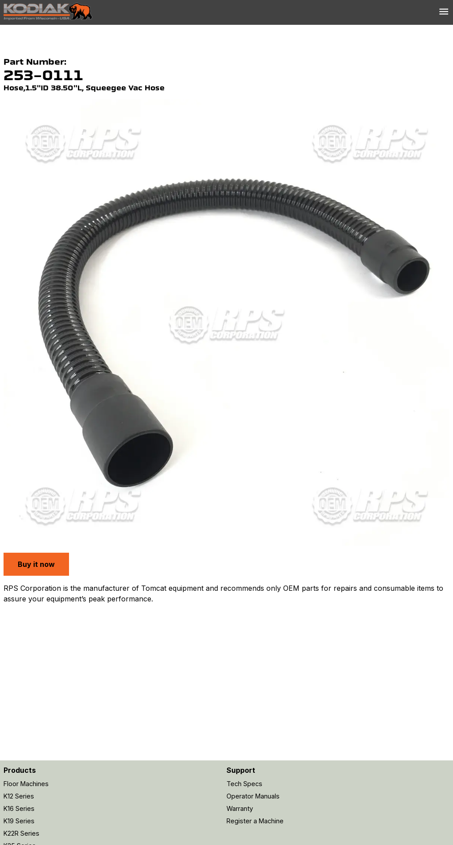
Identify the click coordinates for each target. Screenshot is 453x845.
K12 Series (19, 796)
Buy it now (36, 564)
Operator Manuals (253, 796)
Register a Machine (255, 821)
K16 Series (19, 808)
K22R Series (21, 833)
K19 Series (19, 821)
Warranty (239, 808)
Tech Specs (244, 783)
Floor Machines (26, 783)
